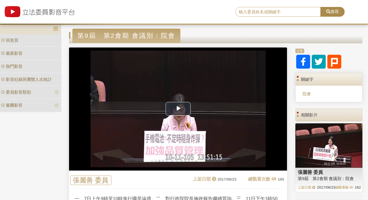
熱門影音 (12, 66)
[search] (278, 12)
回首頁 (9, 40)
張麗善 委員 (90, 180)
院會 (307, 93)
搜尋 (332, 11)
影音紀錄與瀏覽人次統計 (26, 79)
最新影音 (12, 53)
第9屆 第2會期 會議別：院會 (326, 178)
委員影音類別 (16, 92)
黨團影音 (12, 105)
